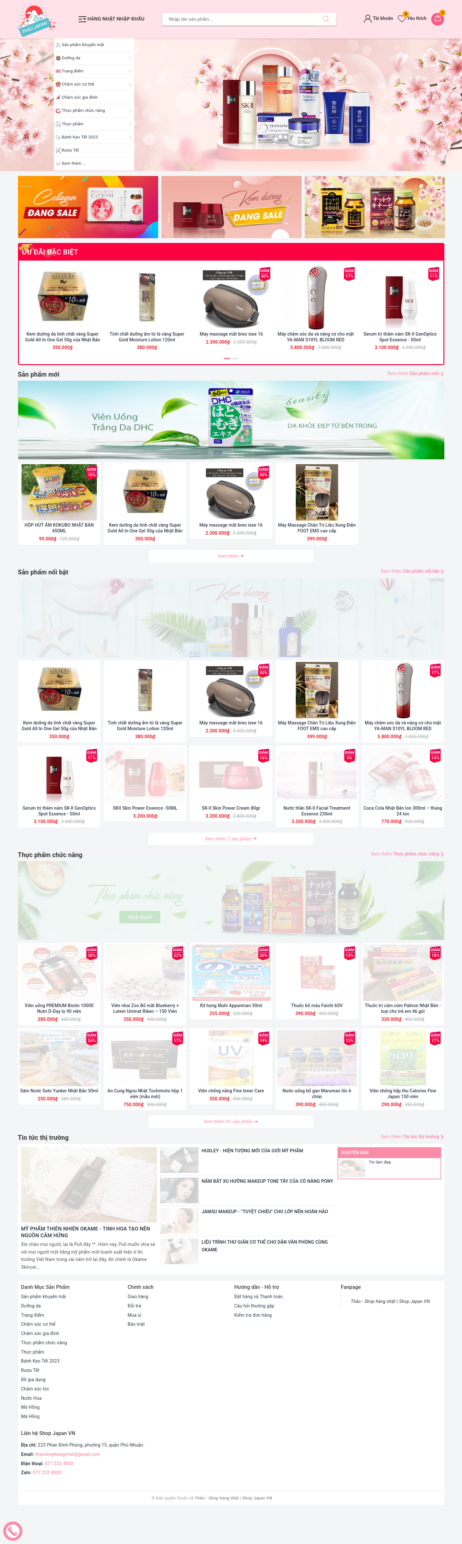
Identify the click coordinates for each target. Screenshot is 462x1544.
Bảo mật (136, 1356)
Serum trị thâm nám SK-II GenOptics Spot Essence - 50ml (400, 340)
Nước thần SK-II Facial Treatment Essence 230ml (317, 833)
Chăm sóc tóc (35, 1421)
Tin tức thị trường (44, 1170)
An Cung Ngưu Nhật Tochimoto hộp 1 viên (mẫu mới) (145, 1126)
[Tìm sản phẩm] (239, 19)
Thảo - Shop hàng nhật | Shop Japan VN (391, 1334)
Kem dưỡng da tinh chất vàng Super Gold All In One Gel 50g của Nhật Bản (62, 340)
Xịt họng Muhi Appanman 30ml (230, 1037)
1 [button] (227, 362)
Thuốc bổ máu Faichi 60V (317, 1037)
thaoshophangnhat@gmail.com (67, 1487)
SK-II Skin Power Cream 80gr (231, 830)
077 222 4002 (59, 1496)
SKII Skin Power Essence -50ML (145, 830)
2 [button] (235, 362)
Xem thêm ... (74, 163)
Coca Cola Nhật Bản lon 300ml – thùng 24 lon (403, 833)
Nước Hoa (31, 1430)
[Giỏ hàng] (437, 19)
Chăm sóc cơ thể (78, 84)
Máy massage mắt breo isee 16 (231, 337)
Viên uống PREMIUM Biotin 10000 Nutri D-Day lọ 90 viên (59, 1040)
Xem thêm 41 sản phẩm (228, 1154)
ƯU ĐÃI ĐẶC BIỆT (50, 252)
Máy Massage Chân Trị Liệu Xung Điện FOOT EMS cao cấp (317, 540)
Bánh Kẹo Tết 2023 (80, 137)
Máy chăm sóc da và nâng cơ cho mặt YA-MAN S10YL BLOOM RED (315, 340)
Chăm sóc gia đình (80, 97)
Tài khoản (378, 18)
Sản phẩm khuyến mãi (83, 44)
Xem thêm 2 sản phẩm (228, 861)
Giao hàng (138, 1329)
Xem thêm (228, 568)
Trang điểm (73, 71)
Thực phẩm (73, 123)
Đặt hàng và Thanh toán (258, 1329)
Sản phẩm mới (39, 377)
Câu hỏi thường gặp (254, 1338)
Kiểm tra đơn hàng (253, 1347)
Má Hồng (30, 1439)
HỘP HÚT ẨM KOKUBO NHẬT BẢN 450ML (59, 540)
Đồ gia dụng (33, 1412)
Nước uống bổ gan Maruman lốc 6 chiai (317, 1126)
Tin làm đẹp (380, 1194)
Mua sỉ (134, 1347)
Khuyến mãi (355, 1185)
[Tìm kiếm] (326, 19)
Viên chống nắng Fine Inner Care (231, 1123)
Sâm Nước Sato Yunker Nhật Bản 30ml (59, 1123)
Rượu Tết (70, 150)
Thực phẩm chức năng (83, 110)
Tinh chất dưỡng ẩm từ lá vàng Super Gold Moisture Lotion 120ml (146, 340)
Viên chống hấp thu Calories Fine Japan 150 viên (403, 1126)
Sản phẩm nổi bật (43, 584)
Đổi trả (134, 1338)
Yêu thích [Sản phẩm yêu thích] (412, 18)
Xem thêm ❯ (415, 376)
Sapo (306, 1530)
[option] (231, 104)
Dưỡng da (71, 57)
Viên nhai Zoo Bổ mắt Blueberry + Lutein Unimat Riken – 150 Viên (145, 1040)
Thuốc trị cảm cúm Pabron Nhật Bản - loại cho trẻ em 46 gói (402, 1040)
